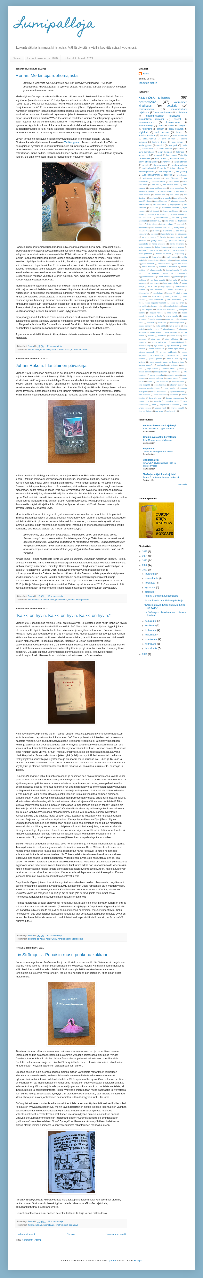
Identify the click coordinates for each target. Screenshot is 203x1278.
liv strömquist (62, 1225)
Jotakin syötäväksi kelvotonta (159, 437)
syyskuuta (150, 587)
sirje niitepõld (144, 385)
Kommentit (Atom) (31, 1240)
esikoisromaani (146, 109)
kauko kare (152, 286)
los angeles (147, 309)
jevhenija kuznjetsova (168, 267)
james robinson (148, 263)
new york (172, 145)
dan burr (175, 217)
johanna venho (156, 270)
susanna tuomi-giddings (149, 388)
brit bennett (154, 211)
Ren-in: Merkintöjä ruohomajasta (47, 75)
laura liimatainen (174, 299)
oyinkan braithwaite (168, 352)
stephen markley (177, 385)
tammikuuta (151, 648)
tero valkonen (144, 395)
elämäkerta (167, 231)
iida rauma (143, 257)
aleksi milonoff (166, 148)
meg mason (170, 319)
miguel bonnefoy (145, 326)
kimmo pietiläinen (175, 290)
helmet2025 (155, 250)
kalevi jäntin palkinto (148, 162)
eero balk (180, 224)
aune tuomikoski (146, 152)
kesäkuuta (150, 625)
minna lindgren (169, 329)
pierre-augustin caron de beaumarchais (167, 362)
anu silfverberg (145, 201)
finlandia (180, 152)
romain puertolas (157, 375)
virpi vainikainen (145, 411)
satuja (163, 168)
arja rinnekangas (177, 201)
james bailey (166, 260)
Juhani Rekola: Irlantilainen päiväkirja (51, 365)
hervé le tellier (178, 250)
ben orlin (154, 208)
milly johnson (153, 329)
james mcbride (181, 260)
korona (169, 293)
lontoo (184, 306)
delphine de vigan (36, 939)
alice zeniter (174, 181)
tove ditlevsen (155, 398)
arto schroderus (159, 204)
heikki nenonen (145, 247)
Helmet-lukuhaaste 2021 (78, 58)
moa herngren (171, 332)
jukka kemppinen (149, 277)
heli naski (142, 250)
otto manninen (160, 165)
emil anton (180, 231)
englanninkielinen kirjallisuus (163, 115)
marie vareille (172, 316)
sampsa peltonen (156, 378)
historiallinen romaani (151, 119)
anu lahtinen (179, 198)
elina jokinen (179, 227)
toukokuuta (151, 630)
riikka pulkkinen (160, 372)
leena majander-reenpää (155, 303)
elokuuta (150, 592)
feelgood (182, 125)
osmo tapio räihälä (176, 349)
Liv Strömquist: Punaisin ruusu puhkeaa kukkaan (62, 954)
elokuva (156, 231)
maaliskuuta (151, 639)
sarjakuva (73, 1225)
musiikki (160, 145)
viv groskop (181, 171)
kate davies (154, 283)
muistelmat (76, 349)
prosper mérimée (146, 365)
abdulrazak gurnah (151, 178)
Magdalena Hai (151, 460)
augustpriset (175, 204)
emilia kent (143, 234)
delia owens (169, 221)
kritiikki (145, 296)
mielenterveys (146, 125)
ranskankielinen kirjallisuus (70, 939)
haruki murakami (177, 244)
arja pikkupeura (160, 201)
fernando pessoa (149, 237)
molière (151, 336)
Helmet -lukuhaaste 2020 (42, 58)
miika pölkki (64, 349)
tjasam (112, 1260)
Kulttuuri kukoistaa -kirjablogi (159, 425)
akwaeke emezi (158, 181)
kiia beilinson (156, 290)
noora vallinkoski (159, 342)
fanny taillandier (167, 234)
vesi (154, 404)
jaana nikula (153, 260)
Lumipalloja (55, 24)
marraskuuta (152, 578)
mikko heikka (174, 326)
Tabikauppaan (72, 142)
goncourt (158, 155)
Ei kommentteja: (55, 346)
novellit (145, 165)
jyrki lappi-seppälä (157, 280)
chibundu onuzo (145, 217)
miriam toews (155, 332)
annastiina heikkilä (146, 191)
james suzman (164, 263)
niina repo (155, 339)
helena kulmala (35, 1225)
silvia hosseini (178, 381)
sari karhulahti (149, 168)
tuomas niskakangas (175, 398)
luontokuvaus (173, 122)
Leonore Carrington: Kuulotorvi (158, 451)
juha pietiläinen (153, 273)
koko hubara (158, 293)
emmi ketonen (165, 152)
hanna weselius (159, 244)
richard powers (145, 372)
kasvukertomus (146, 122)
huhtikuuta (151, 634)
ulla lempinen (164, 171)
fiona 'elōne (175, 237)
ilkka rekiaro (171, 155)
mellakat (150, 322)
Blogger (138, 1260)
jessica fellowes (148, 267)
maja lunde (172, 313)
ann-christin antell (171, 185)
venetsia (157, 401)
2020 (145, 654)
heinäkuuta (151, 621)
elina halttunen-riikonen (160, 227)
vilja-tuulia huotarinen (169, 404)
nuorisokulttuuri (177, 342)
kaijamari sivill (177, 158)
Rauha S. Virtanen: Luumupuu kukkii (161, 477)
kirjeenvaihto (144, 293)
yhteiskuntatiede (147, 135)
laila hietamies (180, 162)
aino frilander (172, 178)
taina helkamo (177, 168)
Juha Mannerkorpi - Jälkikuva (157, 440)
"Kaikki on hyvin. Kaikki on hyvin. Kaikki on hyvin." (63, 615)
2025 (145, 551)
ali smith (180, 148)
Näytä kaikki (182, 484)
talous (179, 132)
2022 (145, 565)
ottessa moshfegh (146, 352)
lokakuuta (150, 582)
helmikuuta (151, 644)
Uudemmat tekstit (26, 1234)
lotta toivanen (176, 129)
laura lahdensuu (156, 299)
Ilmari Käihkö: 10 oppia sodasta (158, 428)
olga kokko (158, 345)
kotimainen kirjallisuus (78, 599)
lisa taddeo (143, 306)
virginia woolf (160, 408)
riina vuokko (175, 372)
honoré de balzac (163, 254)
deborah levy (155, 221)
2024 (145, 556)
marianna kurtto (155, 316)
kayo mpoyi (166, 286)
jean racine (160, 158)
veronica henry (172, 401)
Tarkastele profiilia (148, 83)
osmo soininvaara (156, 349)
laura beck (156, 296)
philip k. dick (172, 359)
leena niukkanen (177, 303)
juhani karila (168, 273)
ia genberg (179, 254)
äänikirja (168, 175)
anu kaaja (154, 198)
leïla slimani (177, 142)
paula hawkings (156, 355)
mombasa (162, 336)
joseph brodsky (172, 270)
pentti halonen (173, 355)
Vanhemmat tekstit (116, 1234)
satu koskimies (162, 381)
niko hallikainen (172, 339)
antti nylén (174, 195)
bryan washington (170, 211)
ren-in (85, 349)
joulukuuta (150, 573)
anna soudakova (177, 188)
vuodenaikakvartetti (151, 175)
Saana (145, 73)
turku (171, 125)
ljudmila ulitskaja (172, 306)
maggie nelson (156, 313)
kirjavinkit (165, 162)
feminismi (147, 129)
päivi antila (161, 365)
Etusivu (16, 58)
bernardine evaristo (170, 208)
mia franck (162, 322)
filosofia (163, 237)
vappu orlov (144, 401)
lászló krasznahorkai (166, 309)
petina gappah (156, 359)
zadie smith (171, 411)
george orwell (157, 240)
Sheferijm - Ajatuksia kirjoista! (159, 474)
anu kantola (166, 198)
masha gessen (156, 319)
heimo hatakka (35, 599)
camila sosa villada (157, 214)
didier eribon (152, 224)
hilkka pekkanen (145, 254)
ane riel (155, 185)
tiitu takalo (174, 395)
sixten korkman (160, 385)
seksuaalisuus (148, 148)
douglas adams (166, 224)
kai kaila (173, 280)
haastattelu (143, 244)
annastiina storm (165, 191)
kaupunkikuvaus (163, 112)
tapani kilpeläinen (158, 391)
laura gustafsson (172, 296)
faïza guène (182, 234)
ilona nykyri (156, 257)
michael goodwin (177, 322)
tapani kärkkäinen (177, 391)
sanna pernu (172, 378)
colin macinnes (162, 217)
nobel (161, 125)
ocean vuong (144, 345)
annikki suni (160, 195)
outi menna (162, 132)
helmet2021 (33, 349)
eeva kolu (143, 227)
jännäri (160, 129)
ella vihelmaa (144, 231)
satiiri (149, 381)
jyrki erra (177, 277)
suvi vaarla (170, 388)
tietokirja (172, 105)
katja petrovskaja (170, 283)
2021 (145, 569)
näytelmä (143, 132)
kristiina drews (159, 142)
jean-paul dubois (180, 263)
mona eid (174, 336)
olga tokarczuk (173, 345)
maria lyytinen (145, 145)
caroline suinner (177, 214)
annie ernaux (144, 195)
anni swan (180, 191)
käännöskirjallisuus (49, 349)
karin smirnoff (168, 138)
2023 (145, 560)
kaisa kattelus (149, 138)
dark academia (180, 135)
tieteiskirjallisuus (146, 171)
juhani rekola (61, 599)
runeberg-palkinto (179, 165)
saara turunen (173, 375)
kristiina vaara (181, 293)
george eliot (144, 155)
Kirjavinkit (148, 448)
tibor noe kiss (160, 395)
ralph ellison (152, 368)
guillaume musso (176, 240)
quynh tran (173, 365)
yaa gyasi (159, 411)
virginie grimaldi (177, 408)
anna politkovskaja (158, 188)
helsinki (166, 250)
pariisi (184, 145)
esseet (177, 119)
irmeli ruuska (171, 257)
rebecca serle (169, 368)
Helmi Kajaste (181, 175)
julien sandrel (164, 277)
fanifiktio (154, 234)
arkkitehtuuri (144, 204)
